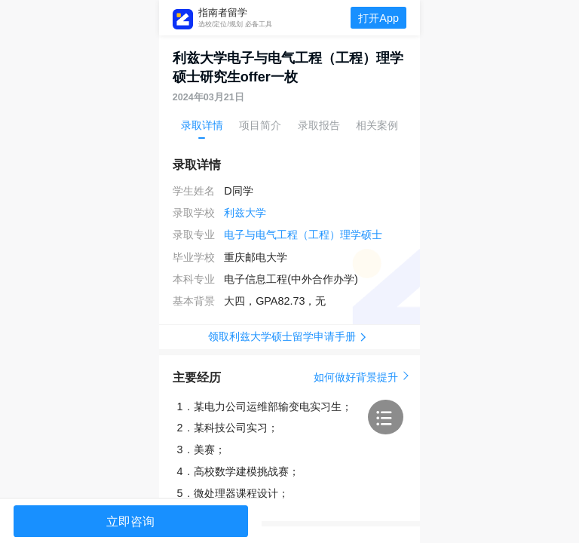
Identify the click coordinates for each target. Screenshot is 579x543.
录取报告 (319, 125)
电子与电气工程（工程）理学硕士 (303, 235)
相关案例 (377, 125)
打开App (378, 18)
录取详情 (202, 125)
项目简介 (260, 125)
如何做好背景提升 (360, 377)
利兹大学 (245, 213)
